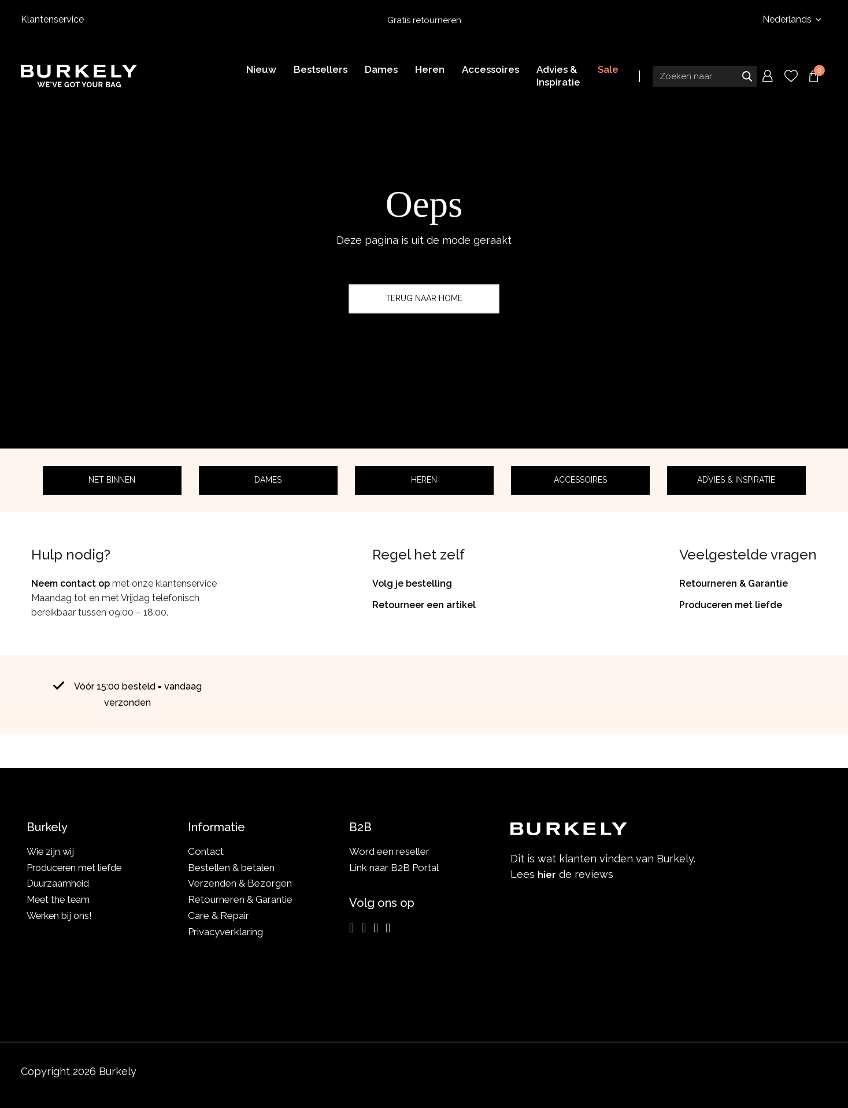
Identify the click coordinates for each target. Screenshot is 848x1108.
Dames (268, 479)
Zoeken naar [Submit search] (747, 76)
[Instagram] (351, 928)
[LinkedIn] (375, 928)
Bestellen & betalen (231, 867)
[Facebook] (363, 928)
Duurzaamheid (59, 883)
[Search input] (705, 76)
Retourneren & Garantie (733, 583)
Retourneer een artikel (424, 604)
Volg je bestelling (412, 583)
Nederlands (788, 19)
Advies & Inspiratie (736, 479)
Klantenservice (52, 19)
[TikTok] (388, 928)
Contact (206, 851)
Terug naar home (424, 298)
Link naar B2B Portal (394, 867)
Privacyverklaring (225, 931)
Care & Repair (218, 915)
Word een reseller (389, 851)
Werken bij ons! (61, 915)
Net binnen (111, 479)
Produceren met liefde (730, 604)
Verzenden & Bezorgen (240, 883)
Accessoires (580, 479)
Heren (424, 479)
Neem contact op (70, 583)
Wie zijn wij (51, 851)
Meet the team (60, 899)
